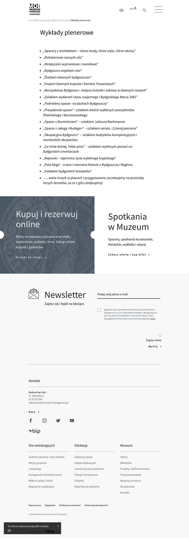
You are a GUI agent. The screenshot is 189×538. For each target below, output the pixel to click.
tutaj (153, 318)
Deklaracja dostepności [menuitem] (96, 505)
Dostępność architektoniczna (45, 474)
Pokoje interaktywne (86, 474)
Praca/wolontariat (130, 474)
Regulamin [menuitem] (50, 505)
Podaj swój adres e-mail (112, 294)
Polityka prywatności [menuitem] (70, 505)
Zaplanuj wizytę (83, 457)
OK (9, 530)
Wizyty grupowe (38, 463)
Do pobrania (127, 486)
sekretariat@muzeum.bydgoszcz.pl (49, 402)
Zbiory (124, 457)
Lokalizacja (35, 468)
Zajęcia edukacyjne (85, 463)
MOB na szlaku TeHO (41, 480)
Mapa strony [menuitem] (35, 505)
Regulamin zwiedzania (41, 486)
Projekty (79, 480)
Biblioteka (126, 463)
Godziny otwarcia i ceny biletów (47, 457)
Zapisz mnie (153, 338)
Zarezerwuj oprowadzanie (89, 468)
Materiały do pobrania (86, 486)
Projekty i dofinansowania (135, 468)
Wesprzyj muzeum (130, 480)
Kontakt (124, 492)
